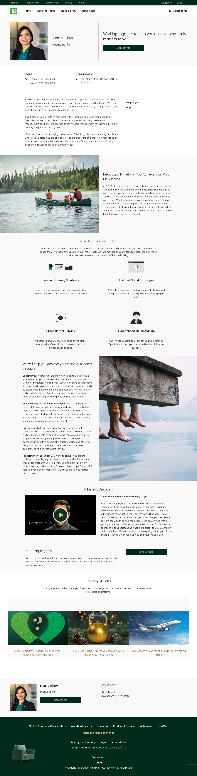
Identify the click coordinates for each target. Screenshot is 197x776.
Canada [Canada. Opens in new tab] (98, 762)
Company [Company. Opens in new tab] (102, 726)
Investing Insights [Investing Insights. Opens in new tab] (81, 726)
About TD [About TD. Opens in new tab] (82, 3)
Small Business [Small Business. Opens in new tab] (32, 3)
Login (181, 3)
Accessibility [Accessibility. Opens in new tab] (119, 742)
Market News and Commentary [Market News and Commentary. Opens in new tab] (47, 726)
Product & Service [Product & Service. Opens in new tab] (124, 726)
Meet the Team (46, 11)
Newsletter (88, 11)
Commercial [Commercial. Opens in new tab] (51, 3)
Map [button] (126, 696)
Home (27, 11)
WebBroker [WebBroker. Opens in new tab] (146, 726)
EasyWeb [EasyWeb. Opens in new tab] (163, 726)
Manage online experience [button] (98, 733)
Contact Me (177, 11)
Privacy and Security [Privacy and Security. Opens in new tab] (83, 742)
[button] (60, 515)
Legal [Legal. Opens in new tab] (103, 742)
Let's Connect (146, 552)
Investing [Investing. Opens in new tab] (68, 3)
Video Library (68, 11)
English (167, 3)
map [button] (88, 82)
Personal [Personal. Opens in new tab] (14, 3)
